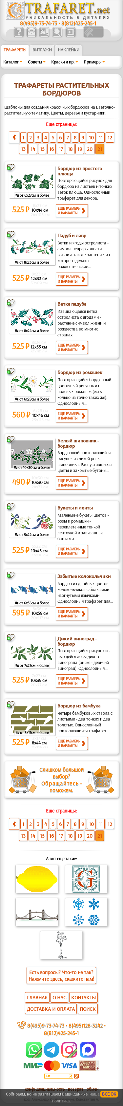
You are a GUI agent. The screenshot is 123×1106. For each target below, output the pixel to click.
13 (23, 149)
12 (110, 137)
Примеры (92, 62)
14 (33, 149)
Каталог (11, 62)
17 (61, 149)
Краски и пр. (62, 62)
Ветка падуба (71, 304)
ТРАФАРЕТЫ (15, 50)
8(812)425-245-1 (78, 23)
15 (42, 149)
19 (79, 149)
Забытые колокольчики (84, 576)
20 (89, 149)
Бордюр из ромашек (79, 372)
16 (51, 149)
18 (70, 149)
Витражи (42, 50)
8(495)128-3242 (86, 1025)
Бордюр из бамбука (78, 705)
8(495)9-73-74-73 (38, 23)
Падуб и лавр (71, 235)
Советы (35, 62)
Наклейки (68, 50)
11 (101, 137)
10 (91, 137)
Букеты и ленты (75, 507)
